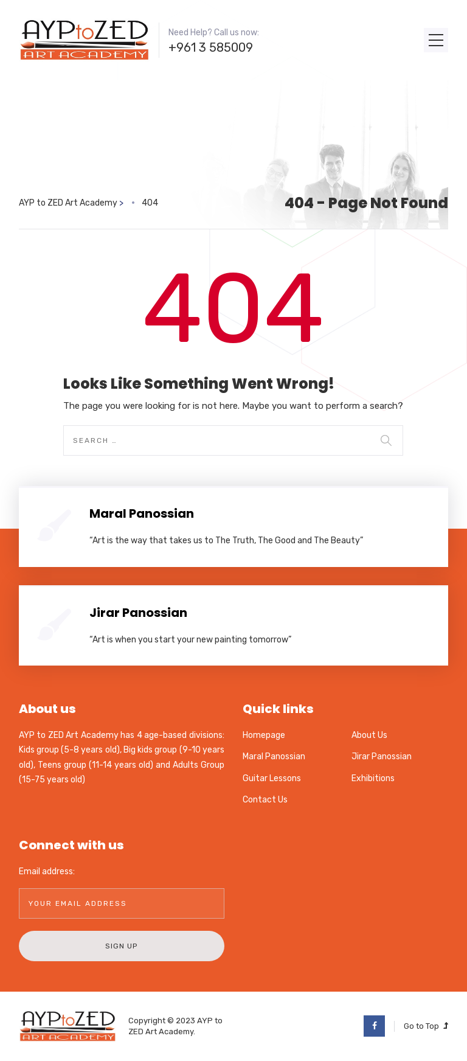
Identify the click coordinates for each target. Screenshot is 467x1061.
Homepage (264, 735)
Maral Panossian (141, 513)
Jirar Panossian (138, 612)
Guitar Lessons (272, 778)
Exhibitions (373, 778)
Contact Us (265, 800)
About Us (369, 735)
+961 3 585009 (210, 47)
